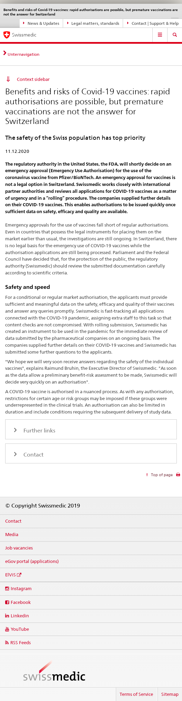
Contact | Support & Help (153, 23)
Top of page (161, 474)
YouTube (20, 629)
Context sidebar (33, 79)
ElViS (10, 574)
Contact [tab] (32, 454)
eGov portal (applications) (32, 561)
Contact (13, 521)
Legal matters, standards (93, 23)
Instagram (21, 588)
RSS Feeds (20, 642)
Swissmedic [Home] (24, 34)
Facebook (21, 602)
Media (11, 534)
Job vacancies (19, 548)
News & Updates (41, 23)
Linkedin (20, 615)
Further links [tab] (38, 430)
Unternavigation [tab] (23, 54)
